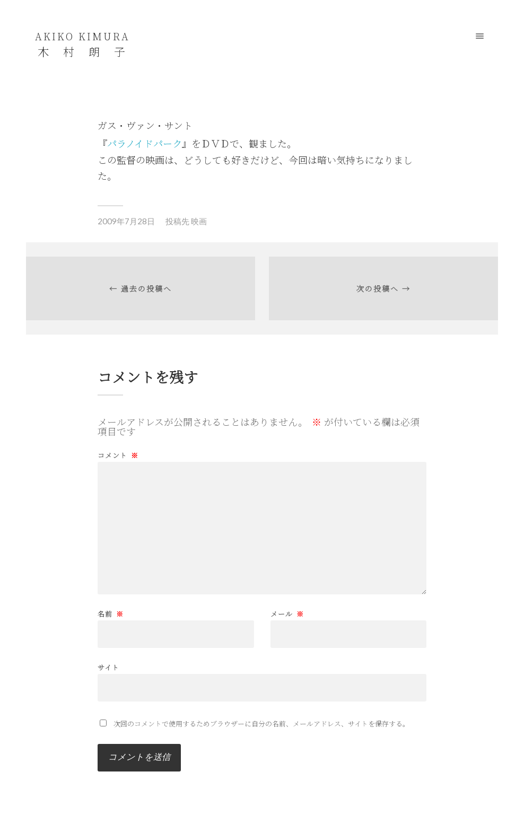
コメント (118, 455)
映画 (199, 221)
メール (287, 613)
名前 (111, 613)
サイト (108, 666)
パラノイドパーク (144, 143)
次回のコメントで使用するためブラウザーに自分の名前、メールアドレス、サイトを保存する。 (261, 723)
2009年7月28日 (126, 221)
